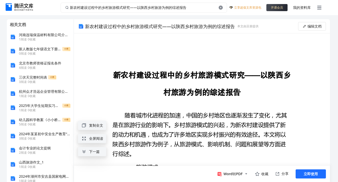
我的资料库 (302, 7)
